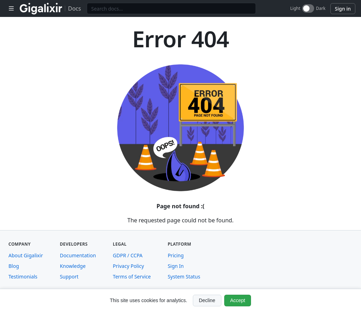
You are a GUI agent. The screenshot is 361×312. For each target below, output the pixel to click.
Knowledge (73, 266)
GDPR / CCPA (127, 255)
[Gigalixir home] (41, 8)
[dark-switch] (308, 8)
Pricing (176, 255)
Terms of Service (132, 276)
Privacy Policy (128, 266)
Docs (74, 8)
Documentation (78, 255)
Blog (13, 266)
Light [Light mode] (295, 8)
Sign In (176, 266)
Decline (207, 300)
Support (69, 276)
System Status (184, 276)
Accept (237, 300)
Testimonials (22, 276)
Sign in (343, 8)
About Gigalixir (25, 255)
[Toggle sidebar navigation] (11, 8)
